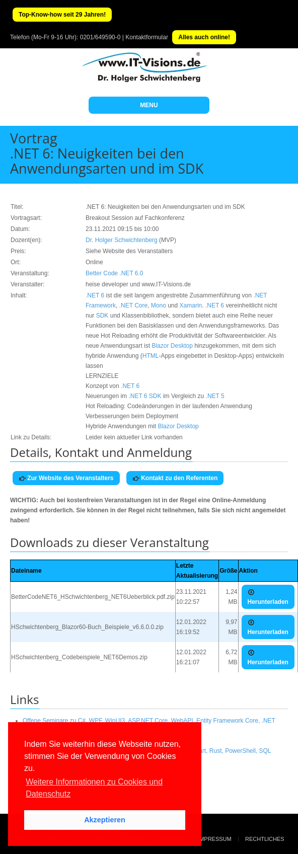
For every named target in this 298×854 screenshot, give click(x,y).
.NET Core (133, 305)
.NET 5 (215, 396)
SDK (102, 315)
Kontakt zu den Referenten (174, 478)
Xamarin (191, 305)
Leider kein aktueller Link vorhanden (134, 437)
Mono (158, 305)
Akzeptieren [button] (104, 820)
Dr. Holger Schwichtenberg (122, 240)
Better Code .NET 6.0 (114, 273)
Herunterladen (268, 597)
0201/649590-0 (100, 37)
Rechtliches (264, 839)
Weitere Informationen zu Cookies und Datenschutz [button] (94, 788)
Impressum (215, 839)
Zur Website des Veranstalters (66, 478)
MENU (149, 105)
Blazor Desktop (172, 345)
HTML (150, 355)
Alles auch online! (204, 37)
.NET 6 (95, 295)
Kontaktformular (146, 37)
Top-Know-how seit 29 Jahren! (62, 14)
